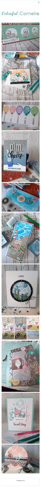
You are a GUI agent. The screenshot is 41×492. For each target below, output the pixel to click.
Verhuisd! (20, 54)
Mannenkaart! (20, 133)
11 (24, 180)
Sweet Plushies (20, 394)
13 (24, 261)
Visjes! (21, 266)
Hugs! (20, 446)
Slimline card (20, 214)
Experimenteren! (21, 185)
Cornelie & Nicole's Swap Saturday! (21, 104)
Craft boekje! (20, 342)
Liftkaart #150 (20, 318)
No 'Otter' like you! (20, 24)
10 (24, 442)
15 (24, 313)
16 (24, 49)
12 (24, 128)
